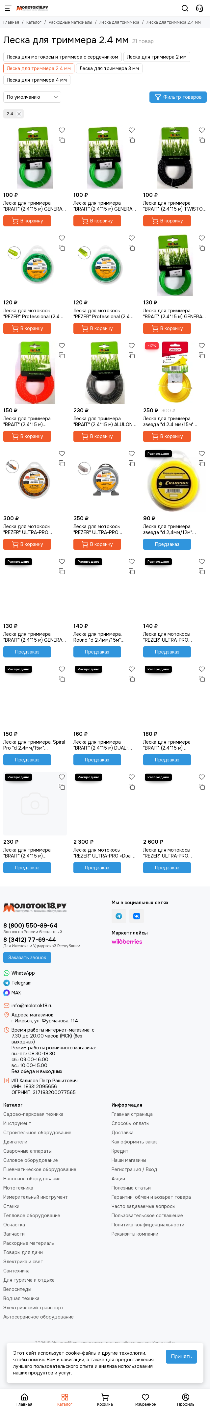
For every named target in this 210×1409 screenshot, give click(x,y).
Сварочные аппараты (27, 1151)
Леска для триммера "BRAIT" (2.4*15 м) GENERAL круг (34, 637)
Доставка (123, 1133)
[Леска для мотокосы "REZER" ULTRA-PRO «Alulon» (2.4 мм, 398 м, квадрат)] (175, 803)
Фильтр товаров (178, 97)
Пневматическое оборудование (39, 1169)
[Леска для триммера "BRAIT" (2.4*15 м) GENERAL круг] (35, 588)
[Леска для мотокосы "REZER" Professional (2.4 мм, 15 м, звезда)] (105, 264)
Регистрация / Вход (134, 1169)
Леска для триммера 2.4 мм (39, 68)
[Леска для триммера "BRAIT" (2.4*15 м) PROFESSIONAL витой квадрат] (35, 372)
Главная (11, 22)
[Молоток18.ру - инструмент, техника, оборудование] (32, 8)
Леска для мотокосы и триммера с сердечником (62, 57)
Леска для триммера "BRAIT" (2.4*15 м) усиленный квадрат (27, 853)
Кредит (120, 1151)
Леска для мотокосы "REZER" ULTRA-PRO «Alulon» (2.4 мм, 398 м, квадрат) (169, 853)
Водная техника (21, 1298)
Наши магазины (129, 1160)
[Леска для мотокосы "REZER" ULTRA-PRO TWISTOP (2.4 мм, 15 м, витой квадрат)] (175, 588)
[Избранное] (62, 130)
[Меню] (8, 8)
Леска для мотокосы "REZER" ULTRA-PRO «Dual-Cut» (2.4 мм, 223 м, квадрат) (103, 853)
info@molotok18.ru (32, 1006)
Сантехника (16, 1271)
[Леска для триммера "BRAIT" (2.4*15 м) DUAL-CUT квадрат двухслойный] (105, 696)
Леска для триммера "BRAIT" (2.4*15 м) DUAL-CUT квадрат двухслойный (104, 745)
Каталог (33, 22)
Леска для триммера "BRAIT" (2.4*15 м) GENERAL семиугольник (104, 206)
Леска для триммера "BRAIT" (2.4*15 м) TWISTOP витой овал (174, 206)
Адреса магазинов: (33, 1015)
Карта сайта (163, 1342)
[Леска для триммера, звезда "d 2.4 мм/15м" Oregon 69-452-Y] (175, 372)
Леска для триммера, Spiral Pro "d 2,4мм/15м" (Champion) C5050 (34, 745)
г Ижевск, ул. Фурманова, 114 (45, 1021)
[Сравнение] (62, 140)
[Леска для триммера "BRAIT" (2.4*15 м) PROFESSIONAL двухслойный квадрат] (175, 696)
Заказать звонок (27, 958)
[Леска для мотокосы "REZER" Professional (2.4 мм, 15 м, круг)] (35, 264)
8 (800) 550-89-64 (30, 925)
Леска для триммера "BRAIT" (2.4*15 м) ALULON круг (103, 421)
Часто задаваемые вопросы (143, 1206)
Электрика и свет (23, 1262)
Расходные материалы (70, 22)
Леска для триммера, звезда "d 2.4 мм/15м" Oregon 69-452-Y (168, 421)
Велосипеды (17, 1289)
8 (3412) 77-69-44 (29, 939)
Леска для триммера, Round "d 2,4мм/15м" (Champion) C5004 (97, 637)
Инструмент (17, 1123)
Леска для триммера (119, 22)
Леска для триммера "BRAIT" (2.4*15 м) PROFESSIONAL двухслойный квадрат (168, 745)
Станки (11, 1206)
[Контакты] (199, 8)
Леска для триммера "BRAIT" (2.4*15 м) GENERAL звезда (174, 314)
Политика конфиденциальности (148, 1225)
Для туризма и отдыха (29, 1280)
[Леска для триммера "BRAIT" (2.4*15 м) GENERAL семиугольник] (105, 157)
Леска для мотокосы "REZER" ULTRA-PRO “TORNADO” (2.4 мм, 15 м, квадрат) (32, 529)
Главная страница (132, 1114)
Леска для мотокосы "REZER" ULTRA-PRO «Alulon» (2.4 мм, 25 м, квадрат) (98, 529)
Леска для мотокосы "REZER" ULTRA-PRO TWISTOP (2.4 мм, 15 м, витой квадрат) (169, 637)
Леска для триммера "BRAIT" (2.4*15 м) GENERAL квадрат (34, 206)
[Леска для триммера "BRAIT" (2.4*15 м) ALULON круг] (105, 372)
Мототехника (18, 1188)
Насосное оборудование (32, 1179)
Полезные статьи (131, 1188)
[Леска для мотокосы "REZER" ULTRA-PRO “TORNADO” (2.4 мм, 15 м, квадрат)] (35, 480)
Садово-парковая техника (33, 1114)
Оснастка (14, 1225)
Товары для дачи (23, 1252)
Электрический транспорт (33, 1308)
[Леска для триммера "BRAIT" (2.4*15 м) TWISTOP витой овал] (175, 157)
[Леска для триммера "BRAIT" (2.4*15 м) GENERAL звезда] (175, 264)
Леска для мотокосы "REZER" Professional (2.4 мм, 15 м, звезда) (101, 314)
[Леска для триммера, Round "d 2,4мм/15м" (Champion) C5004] (105, 588)
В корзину (27, 220)
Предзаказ (167, 544)
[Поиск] (185, 8)
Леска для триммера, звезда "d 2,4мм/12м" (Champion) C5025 (167, 529)
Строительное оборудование (37, 1133)
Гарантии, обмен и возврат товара (151, 1197)
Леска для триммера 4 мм (37, 80)
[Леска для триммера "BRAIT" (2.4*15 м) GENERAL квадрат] (35, 157)
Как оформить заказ (135, 1142)
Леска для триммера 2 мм (157, 57)
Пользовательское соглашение (147, 1215)
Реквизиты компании (135, 1234)
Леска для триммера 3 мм (109, 68)
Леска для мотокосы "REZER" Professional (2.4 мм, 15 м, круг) (31, 314)
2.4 (14, 114)
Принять (181, 1356)
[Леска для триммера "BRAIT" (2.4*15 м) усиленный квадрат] (35, 803)
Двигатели (15, 1142)
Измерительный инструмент (35, 1197)
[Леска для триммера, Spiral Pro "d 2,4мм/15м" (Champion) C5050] (35, 696)
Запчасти (14, 1234)
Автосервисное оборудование (38, 1317)
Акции (118, 1179)
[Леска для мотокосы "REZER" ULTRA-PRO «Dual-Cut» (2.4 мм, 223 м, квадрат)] (105, 803)
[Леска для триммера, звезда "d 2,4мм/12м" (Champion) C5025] (175, 480)
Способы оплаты (130, 1123)
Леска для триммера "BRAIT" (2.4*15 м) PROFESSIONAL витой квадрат (27, 421)
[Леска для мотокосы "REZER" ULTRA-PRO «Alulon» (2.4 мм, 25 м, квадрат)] (105, 480)
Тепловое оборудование (31, 1215)
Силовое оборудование (30, 1160)
